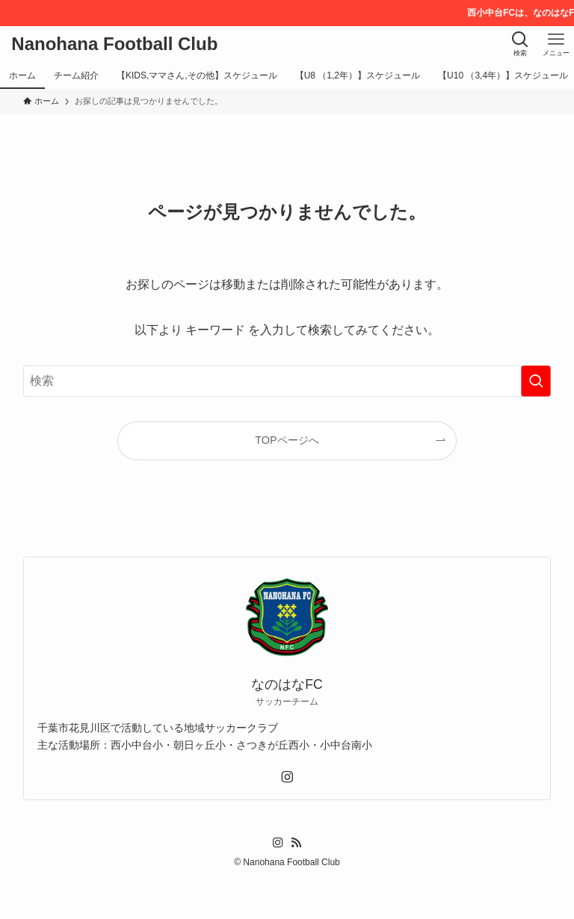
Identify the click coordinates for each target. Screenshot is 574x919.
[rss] (296, 843)
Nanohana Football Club (114, 44)
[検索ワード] (287, 381)
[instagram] (287, 777)
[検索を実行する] (536, 381)
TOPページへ (286, 440)
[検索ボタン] (520, 44)
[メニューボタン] (556, 44)
